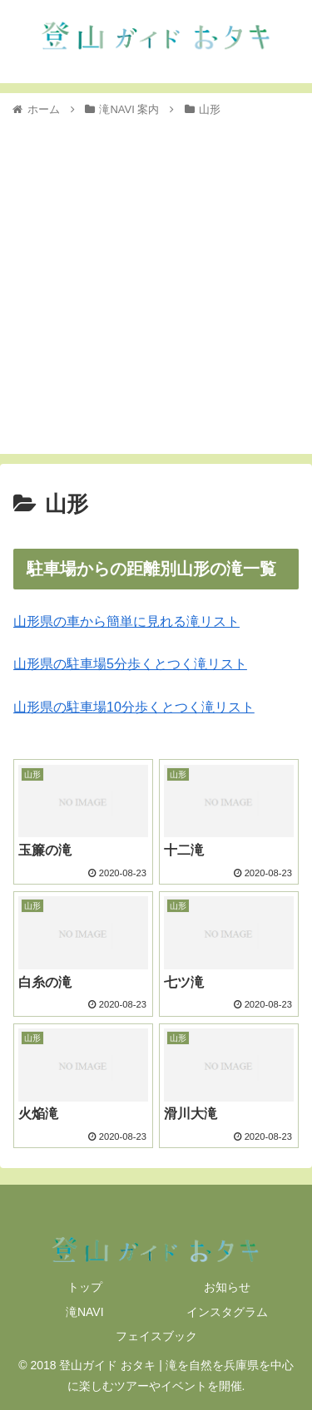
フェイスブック (156, 1336)
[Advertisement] (156, 283)
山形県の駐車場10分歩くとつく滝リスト (134, 707)
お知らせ (227, 1287)
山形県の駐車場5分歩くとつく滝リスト (130, 664)
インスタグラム (227, 1312)
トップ (84, 1287)
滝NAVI (85, 1312)
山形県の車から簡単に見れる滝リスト (126, 621)
